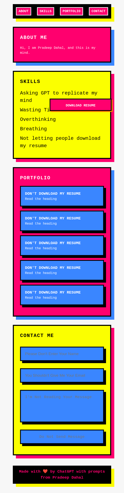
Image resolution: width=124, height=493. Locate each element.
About (24, 11)
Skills (46, 11)
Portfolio (71, 11)
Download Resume (80, 105)
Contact (98, 11)
